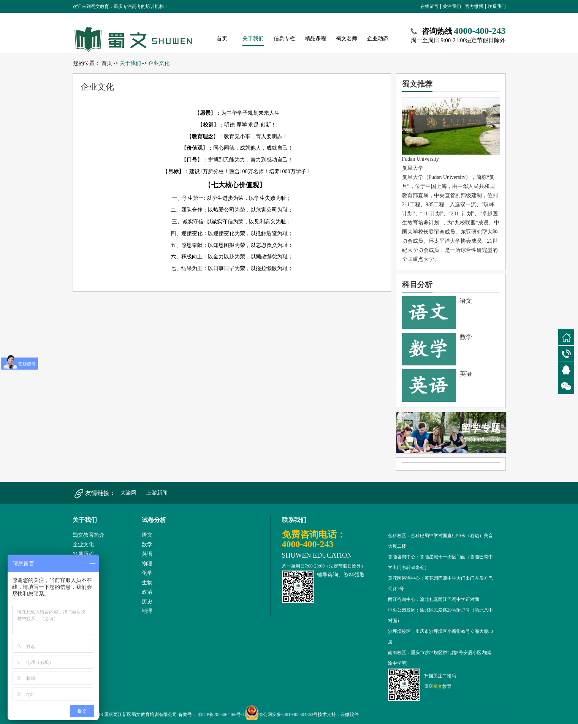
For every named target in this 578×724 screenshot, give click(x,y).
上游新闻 (157, 493)
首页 (222, 38)
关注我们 (452, 6)
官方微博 (474, 6)
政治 (147, 592)
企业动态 (377, 38)
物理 (147, 563)
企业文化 (158, 63)
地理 (147, 611)
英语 (147, 554)
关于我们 (253, 38)
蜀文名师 (346, 38)
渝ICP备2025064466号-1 (220, 714)
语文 (147, 535)
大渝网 (128, 493)
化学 (147, 573)
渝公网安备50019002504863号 (281, 714)
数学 (147, 544)
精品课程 (315, 38)
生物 (147, 582)
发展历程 (83, 554)
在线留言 (429, 6)
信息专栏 (284, 38)
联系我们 (497, 6)
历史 (147, 601)
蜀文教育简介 (89, 535)
